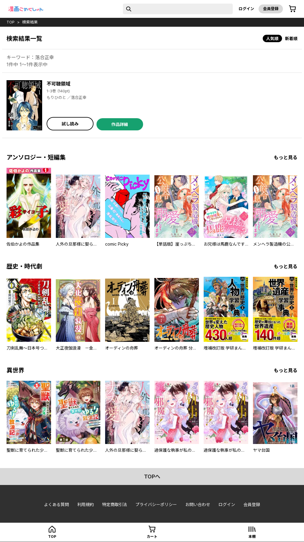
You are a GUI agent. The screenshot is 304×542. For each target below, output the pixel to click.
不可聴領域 (58, 84)
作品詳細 (119, 124)
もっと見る (285, 157)
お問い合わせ (197, 504)
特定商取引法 (114, 504)
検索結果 (30, 22)
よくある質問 (56, 504)
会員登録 (270, 8)
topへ (152, 476)
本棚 (252, 536)
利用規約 (85, 504)
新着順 (291, 38)
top (11, 22)
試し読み (70, 123)
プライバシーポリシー (156, 504)
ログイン (246, 8)
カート (152, 536)
